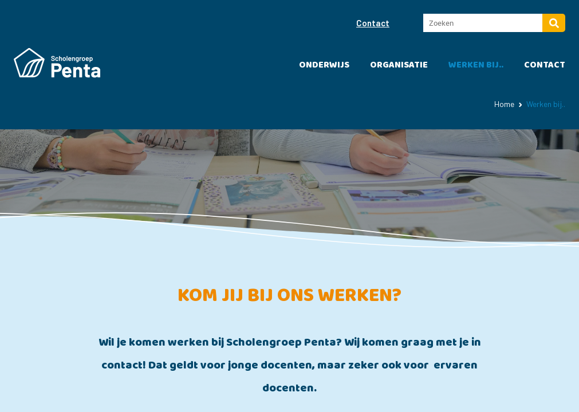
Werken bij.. (475, 65)
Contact (372, 23)
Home (504, 104)
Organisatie (399, 65)
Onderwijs (324, 65)
